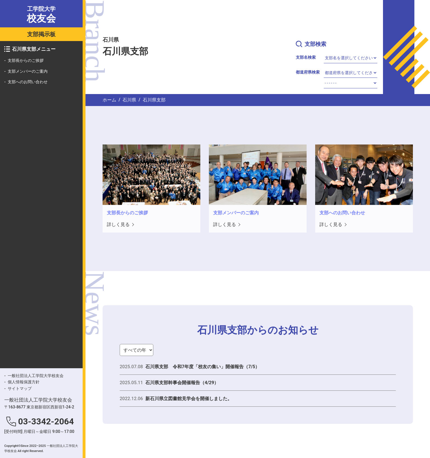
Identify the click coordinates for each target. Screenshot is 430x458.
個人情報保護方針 (24, 382)
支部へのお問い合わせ (28, 82)
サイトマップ (20, 388)
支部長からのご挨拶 (26, 60)
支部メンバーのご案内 (28, 71)
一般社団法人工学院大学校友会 (36, 375)
